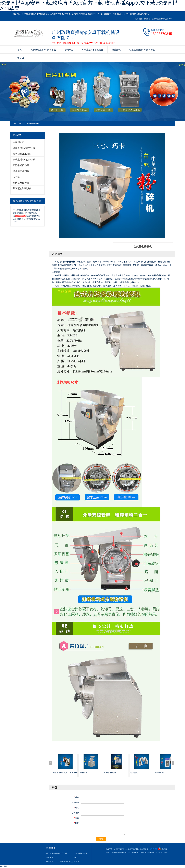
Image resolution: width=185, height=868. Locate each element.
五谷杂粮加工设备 (22, 154)
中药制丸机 (18, 142)
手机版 (164, 849)
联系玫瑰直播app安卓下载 (162, 19)
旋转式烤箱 (159, 773)
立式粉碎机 (83, 773)
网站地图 (3, 866)
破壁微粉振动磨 (21, 165)
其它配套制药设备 (22, 188)
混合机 (16, 177)
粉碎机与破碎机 (33, 124)
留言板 (20, 57)
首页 (19, 49)
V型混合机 (134, 773)
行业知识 (116, 49)
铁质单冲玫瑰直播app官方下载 (65, 773)
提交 (101, 839)
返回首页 (138, 19)
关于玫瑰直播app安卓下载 (43, 49)
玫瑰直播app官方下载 (24, 148)
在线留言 (146, 19)
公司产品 (69, 49)
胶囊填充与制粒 (21, 171)
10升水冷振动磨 (110, 773)
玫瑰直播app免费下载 (24, 159)
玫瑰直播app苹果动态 (92, 49)
